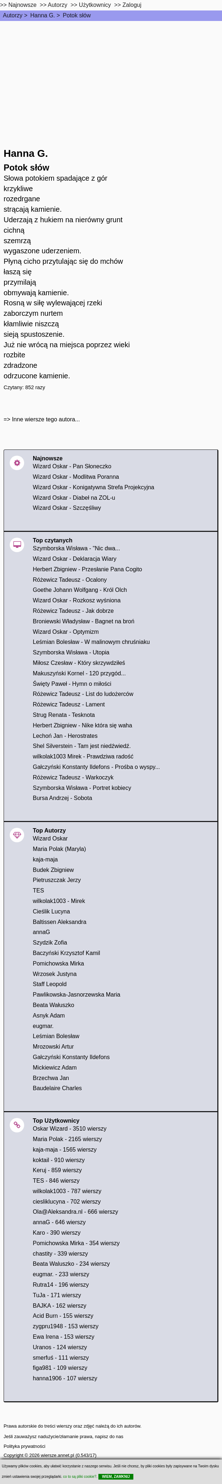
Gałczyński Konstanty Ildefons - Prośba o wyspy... (96, 767)
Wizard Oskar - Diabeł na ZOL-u (74, 498)
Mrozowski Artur (53, 1047)
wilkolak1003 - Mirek (59, 901)
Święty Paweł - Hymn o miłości (72, 684)
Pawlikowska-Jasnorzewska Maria (76, 995)
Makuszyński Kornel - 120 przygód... (79, 673)
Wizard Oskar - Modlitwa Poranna (76, 477)
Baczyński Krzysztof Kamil (66, 953)
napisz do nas (109, 1436)
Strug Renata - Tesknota (64, 715)
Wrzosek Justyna (55, 974)
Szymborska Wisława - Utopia (71, 652)
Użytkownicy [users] (95, 5)
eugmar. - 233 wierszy (61, 1274)
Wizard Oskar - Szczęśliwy (67, 508)
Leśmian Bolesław (56, 1036)
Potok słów (76, 15)
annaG (41, 932)
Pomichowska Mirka (58, 963)
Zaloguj (132, 5)
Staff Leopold (50, 984)
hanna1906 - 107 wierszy (65, 1378)
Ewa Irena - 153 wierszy (63, 1337)
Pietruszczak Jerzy (57, 880)
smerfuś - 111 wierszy (61, 1358)
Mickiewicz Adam (55, 1067)
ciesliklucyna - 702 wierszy (67, 1202)
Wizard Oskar (50, 838)
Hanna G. (42, 15)
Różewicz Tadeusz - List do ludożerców (83, 694)
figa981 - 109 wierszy (60, 1368)
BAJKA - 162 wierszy (59, 1306)
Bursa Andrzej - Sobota (62, 798)
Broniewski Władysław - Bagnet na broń (83, 621)
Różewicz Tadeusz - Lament (69, 704)
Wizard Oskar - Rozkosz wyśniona (77, 600)
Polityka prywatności (24, 1446)
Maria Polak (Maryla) (59, 849)
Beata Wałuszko (53, 1005)
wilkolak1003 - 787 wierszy (67, 1191)
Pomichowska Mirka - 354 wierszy (76, 1243)
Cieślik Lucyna (51, 911)
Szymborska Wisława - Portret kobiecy (82, 788)
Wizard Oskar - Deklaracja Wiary (74, 559)
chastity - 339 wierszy (60, 1254)
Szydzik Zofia (50, 942)
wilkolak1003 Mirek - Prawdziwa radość (83, 756)
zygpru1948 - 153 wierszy (65, 1326)
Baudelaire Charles (57, 1088)
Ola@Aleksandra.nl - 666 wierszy (75, 1212)
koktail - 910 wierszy (59, 1160)
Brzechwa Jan (51, 1078)
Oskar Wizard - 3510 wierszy (70, 1129)
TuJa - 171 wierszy (57, 1295)
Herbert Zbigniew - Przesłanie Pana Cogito (87, 569)
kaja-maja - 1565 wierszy (65, 1150)
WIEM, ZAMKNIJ (116, 1477)
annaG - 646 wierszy (59, 1222)
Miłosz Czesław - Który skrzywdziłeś (79, 663)
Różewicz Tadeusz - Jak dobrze (73, 611)
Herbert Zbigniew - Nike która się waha (82, 725)
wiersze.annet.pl (57, 1455)
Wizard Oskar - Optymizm (66, 632)
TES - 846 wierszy (56, 1181)
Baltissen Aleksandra (59, 922)
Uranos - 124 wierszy (60, 1347)
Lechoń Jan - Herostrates (65, 736)
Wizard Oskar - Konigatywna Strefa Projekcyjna (93, 487)
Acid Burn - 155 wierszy (63, 1316)
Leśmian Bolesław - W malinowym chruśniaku (91, 642)
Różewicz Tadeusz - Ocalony (70, 580)
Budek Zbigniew (53, 870)
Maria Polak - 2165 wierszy (67, 1139)
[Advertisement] (111, 75)
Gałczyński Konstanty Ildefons (71, 1057)
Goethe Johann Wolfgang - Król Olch (80, 590)
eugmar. (43, 1026)
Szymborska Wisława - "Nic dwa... (76, 548)
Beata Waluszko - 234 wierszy (71, 1264)
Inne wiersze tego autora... (46, 419)
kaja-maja (45, 859)
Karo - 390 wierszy (57, 1233)
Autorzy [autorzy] (57, 5)
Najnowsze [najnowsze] (22, 5)
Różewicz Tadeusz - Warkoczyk (73, 777)
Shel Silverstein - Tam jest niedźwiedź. (82, 746)
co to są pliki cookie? (79, 1477)
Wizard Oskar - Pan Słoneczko (72, 466)
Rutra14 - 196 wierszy (61, 1285)
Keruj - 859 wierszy (57, 1170)
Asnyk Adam (49, 1015)
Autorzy (12, 15)
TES (38, 890)
